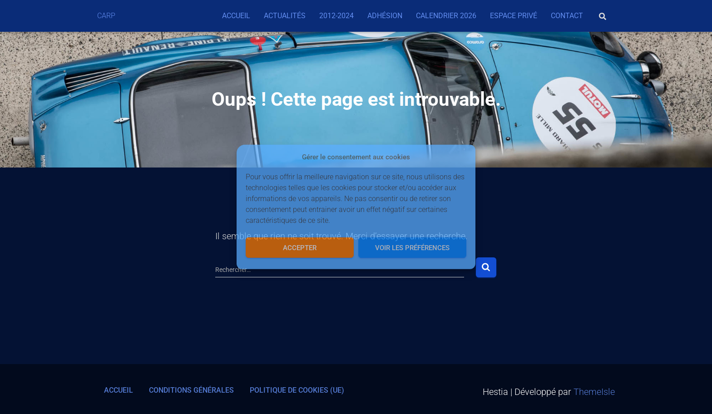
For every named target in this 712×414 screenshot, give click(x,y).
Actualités (285, 15)
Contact (567, 15)
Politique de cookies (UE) (297, 390)
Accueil (236, 15)
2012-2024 (336, 15)
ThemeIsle (594, 391)
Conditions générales (191, 390)
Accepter (299, 248)
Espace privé (513, 15)
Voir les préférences (412, 248)
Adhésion (384, 15)
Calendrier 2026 (446, 15)
